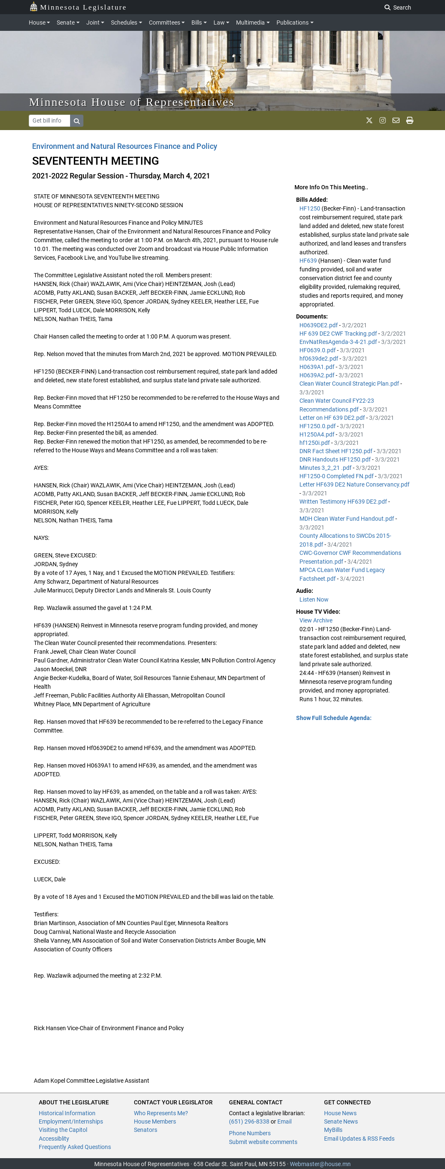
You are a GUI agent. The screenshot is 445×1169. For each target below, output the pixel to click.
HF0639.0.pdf (318, 350)
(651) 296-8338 (249, 1121)
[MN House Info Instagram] (382, 120)
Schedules (124, 22)
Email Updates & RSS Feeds (359, 1138)
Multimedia (250, 22)
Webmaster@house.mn (320, 1164)
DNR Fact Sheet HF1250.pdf (336, 451)
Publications (293, 22)
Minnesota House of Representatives (132, 101)
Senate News (341, 1121)
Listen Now (314, 599)
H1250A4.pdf (317, 434)
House (37, 22)
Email (284, 1121)
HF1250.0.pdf (318, 426)
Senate (66, 22)
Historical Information (67, 1113)
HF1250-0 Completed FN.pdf (337, 476)
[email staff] (396, 120)
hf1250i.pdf (315, 442)
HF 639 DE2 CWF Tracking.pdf (338, 333)
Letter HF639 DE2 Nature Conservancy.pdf (354, 484)
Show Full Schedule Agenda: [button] (334, 718)
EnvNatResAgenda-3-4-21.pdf (338, 342)
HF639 (308, 260)
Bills (196, 22)
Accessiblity (54, 1138)
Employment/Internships (71, 1121)
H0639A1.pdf (317, 367)
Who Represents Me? (161, 1113)
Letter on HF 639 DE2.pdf (332, 417)
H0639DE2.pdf (319, 325)
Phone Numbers (250, 1133)
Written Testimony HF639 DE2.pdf (343, 501)
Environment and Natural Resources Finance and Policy (125, 146)
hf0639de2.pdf (319, 358)
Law (219, 22)
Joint (93, 22)
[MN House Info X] (369, 120)
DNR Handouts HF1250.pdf (335, 459)
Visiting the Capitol (63, 1129)
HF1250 (310, 208)
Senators (145, 1129)
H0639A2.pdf (317, 375)
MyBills (333, 1129)
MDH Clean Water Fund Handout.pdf (347, 518)
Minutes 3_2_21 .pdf (326, 467)
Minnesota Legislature (78, 6)
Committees (164, 22)
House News (340, 1113)
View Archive (315, 620)
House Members (155, 1121)
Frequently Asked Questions (75, 1147)
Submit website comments (263, 1142)
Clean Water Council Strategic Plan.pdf (349, 383)
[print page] (410, 120)
